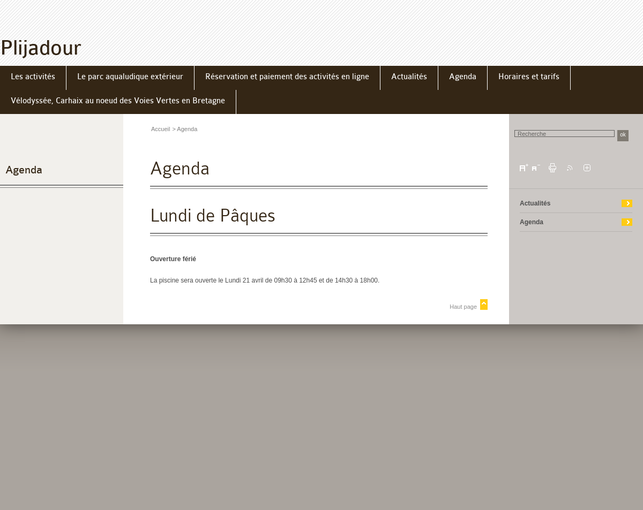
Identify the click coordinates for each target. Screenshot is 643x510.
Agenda (23, 170)
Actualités (535, 203)
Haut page (463, 306)
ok (623, 135)
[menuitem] (33, 78)
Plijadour (40, 48)
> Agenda (184, 129)
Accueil (160, 129)
